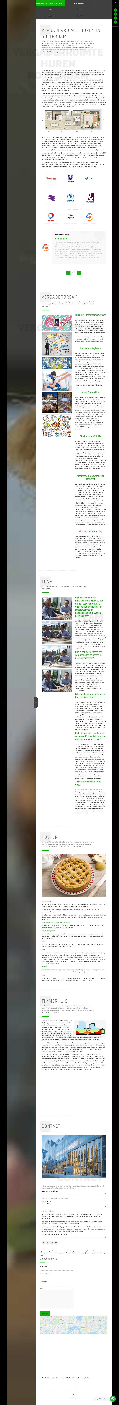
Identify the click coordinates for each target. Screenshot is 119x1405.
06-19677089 (45, 1204)
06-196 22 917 (46, 1202)
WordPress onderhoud (82, 1378)
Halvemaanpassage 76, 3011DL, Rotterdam (54, 1234)
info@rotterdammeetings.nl (50, 1191)
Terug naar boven (74, 1398)
